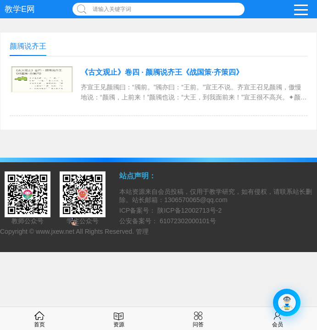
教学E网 (20, 9)
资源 (119, 318)
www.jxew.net (55, 231)
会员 (277, 318)
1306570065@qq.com (196, 200)
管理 (142, 231)
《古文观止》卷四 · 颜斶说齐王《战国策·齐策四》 (162, 72)
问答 (198, 318)
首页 (39, 318)
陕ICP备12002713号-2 (189, 210)
